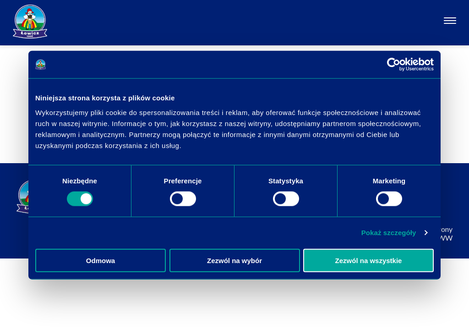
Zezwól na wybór (234, 260)
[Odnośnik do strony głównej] (30, 21)
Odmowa (100, 260)
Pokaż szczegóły (388, 232)
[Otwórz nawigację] (450, 21)
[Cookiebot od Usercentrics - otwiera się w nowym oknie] (394, 65)
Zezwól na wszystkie (368, 260)
